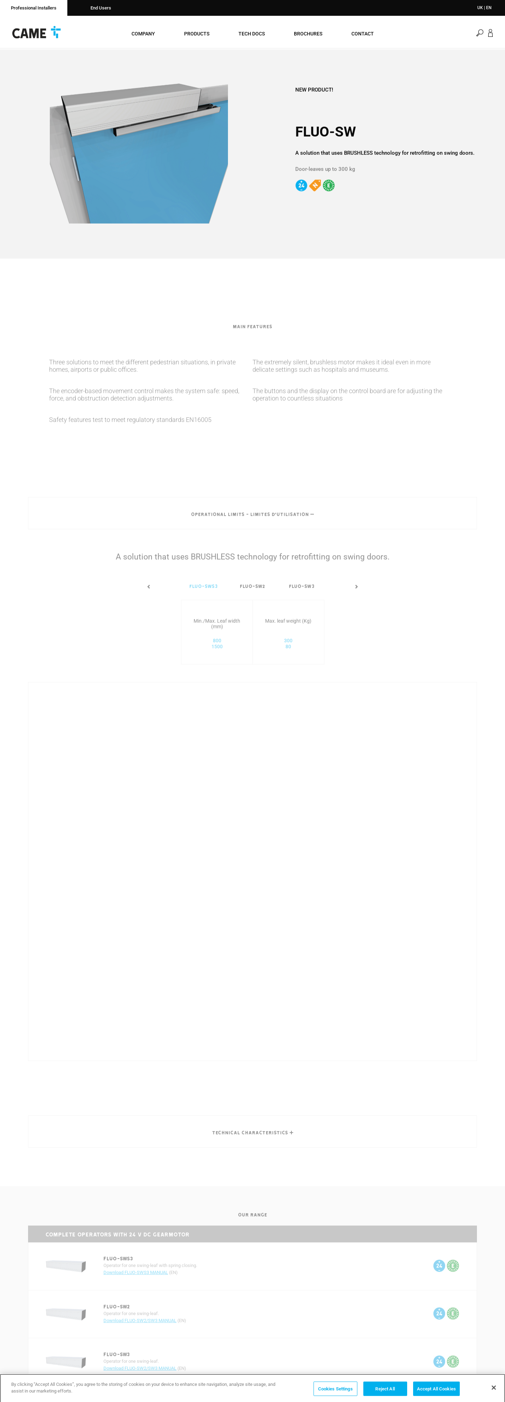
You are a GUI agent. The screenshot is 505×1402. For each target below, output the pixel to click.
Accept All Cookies (436, 1390)
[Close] (493, 1389)
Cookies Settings (335, 1390)
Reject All (385, 1390)
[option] (139, 153)
